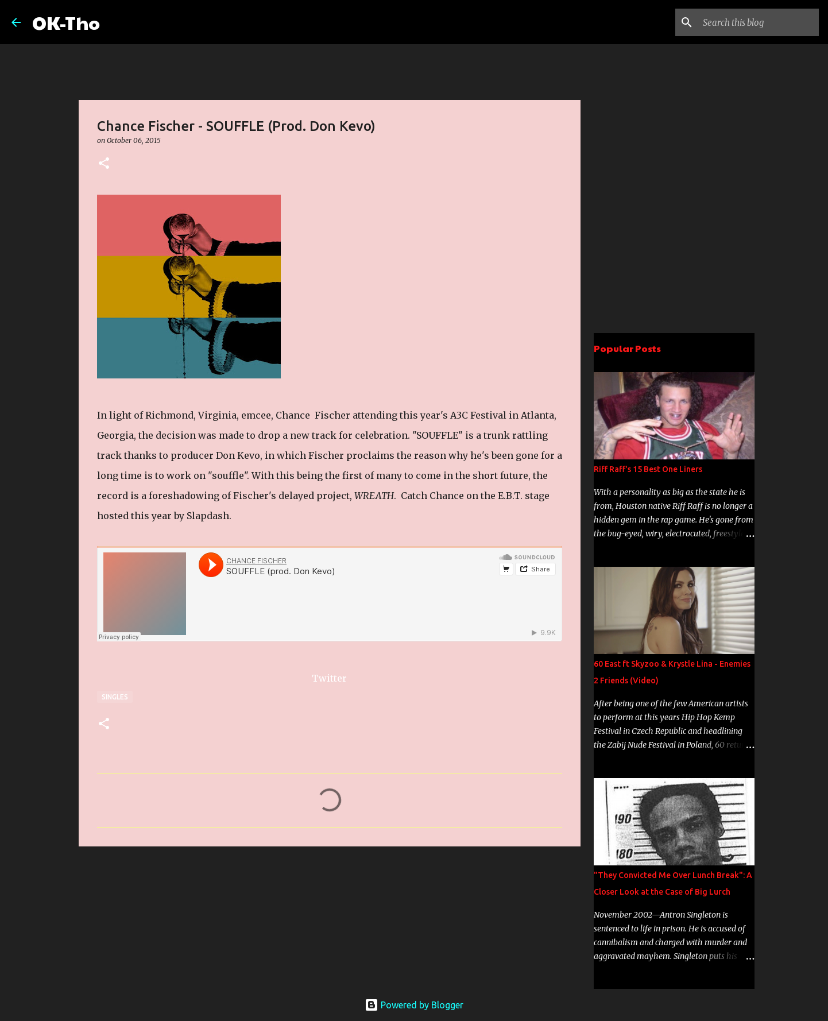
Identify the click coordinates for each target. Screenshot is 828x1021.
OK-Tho (66, 22)
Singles (115, 697)
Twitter (329, 678)
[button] (104, 164)
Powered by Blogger (414, 1005)
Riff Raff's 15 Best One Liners (648, 469)
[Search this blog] (758, 22)
